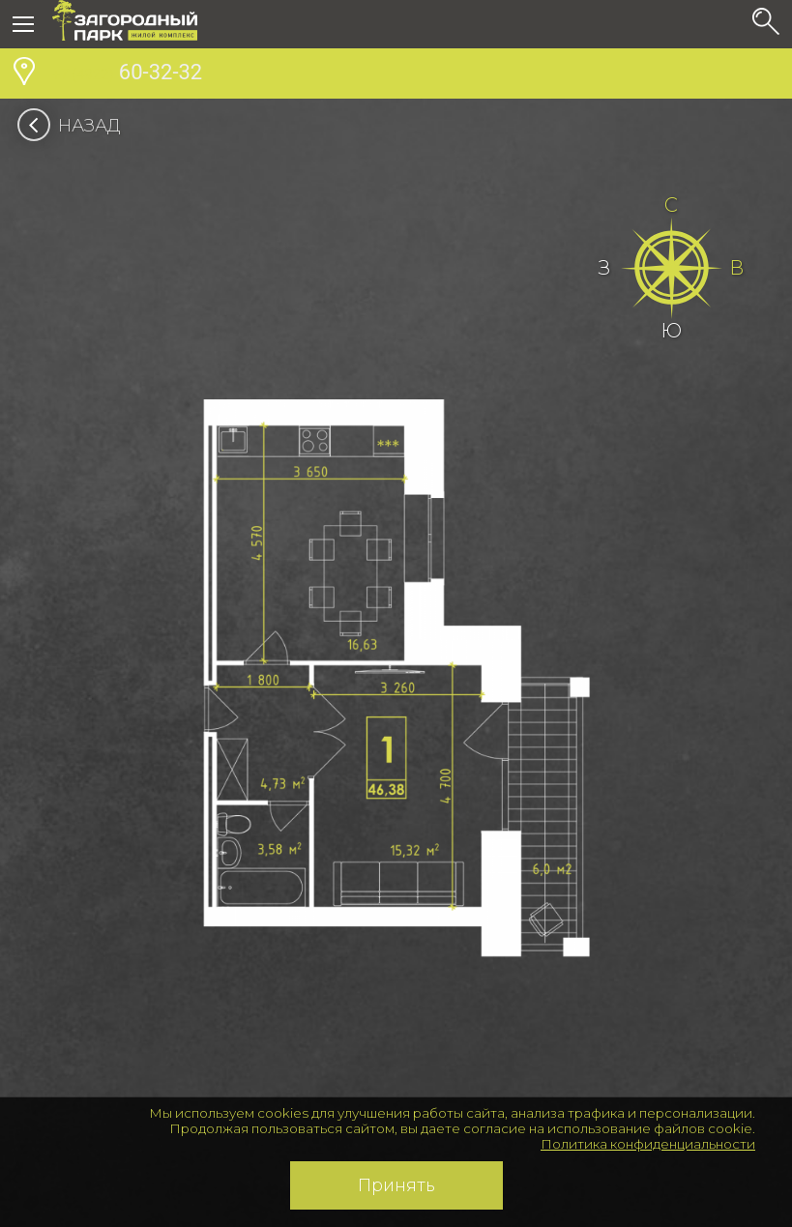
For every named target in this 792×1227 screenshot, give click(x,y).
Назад (75, 125)
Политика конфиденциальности (648, 1144)
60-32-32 (127, 74)
